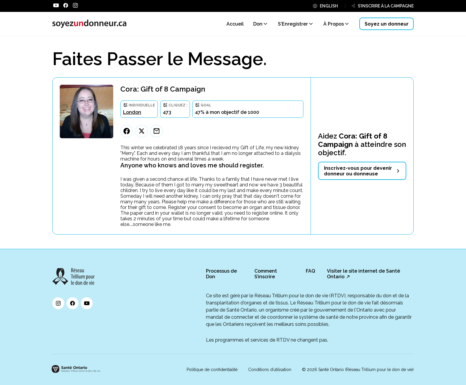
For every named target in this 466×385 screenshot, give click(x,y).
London (132, 112)
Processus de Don (221, 273)
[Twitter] (141, 131)
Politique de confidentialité (212, 369)
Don (257, 24)
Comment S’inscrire (265, 273)
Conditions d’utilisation (269, 369)
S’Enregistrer (293, 24)
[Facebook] (126, 131)
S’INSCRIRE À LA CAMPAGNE (386, 6)
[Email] (156, 131)
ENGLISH (329, 6)
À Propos (333, 24)
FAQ (310, 271)
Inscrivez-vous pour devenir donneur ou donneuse (358, 171)
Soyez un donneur (387, 24)
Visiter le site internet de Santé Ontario (363, 273)
